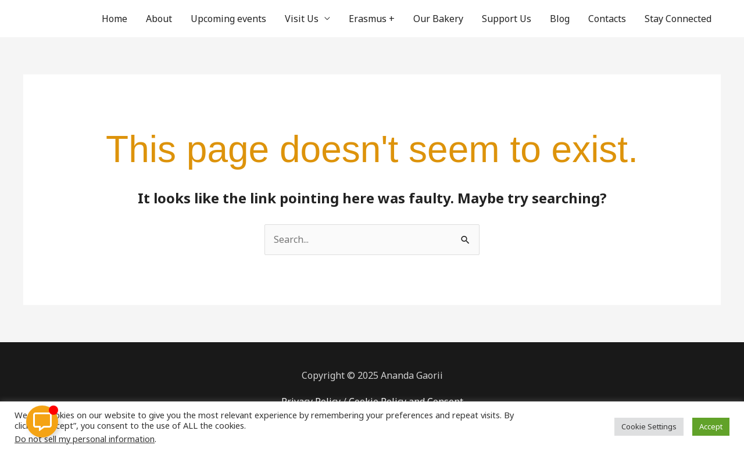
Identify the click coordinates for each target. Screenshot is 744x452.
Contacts (607, 18)
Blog (560, 18)
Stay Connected (678, 18)
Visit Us (302, 18)
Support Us (506, 18)
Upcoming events (228, 18)
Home (114, 18)
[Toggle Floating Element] (42, 421)
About (159, 18)
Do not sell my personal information (85, 438)
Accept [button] (710, 426)
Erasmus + (372, 18)
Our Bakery (438, 18)
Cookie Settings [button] (649, 426)
